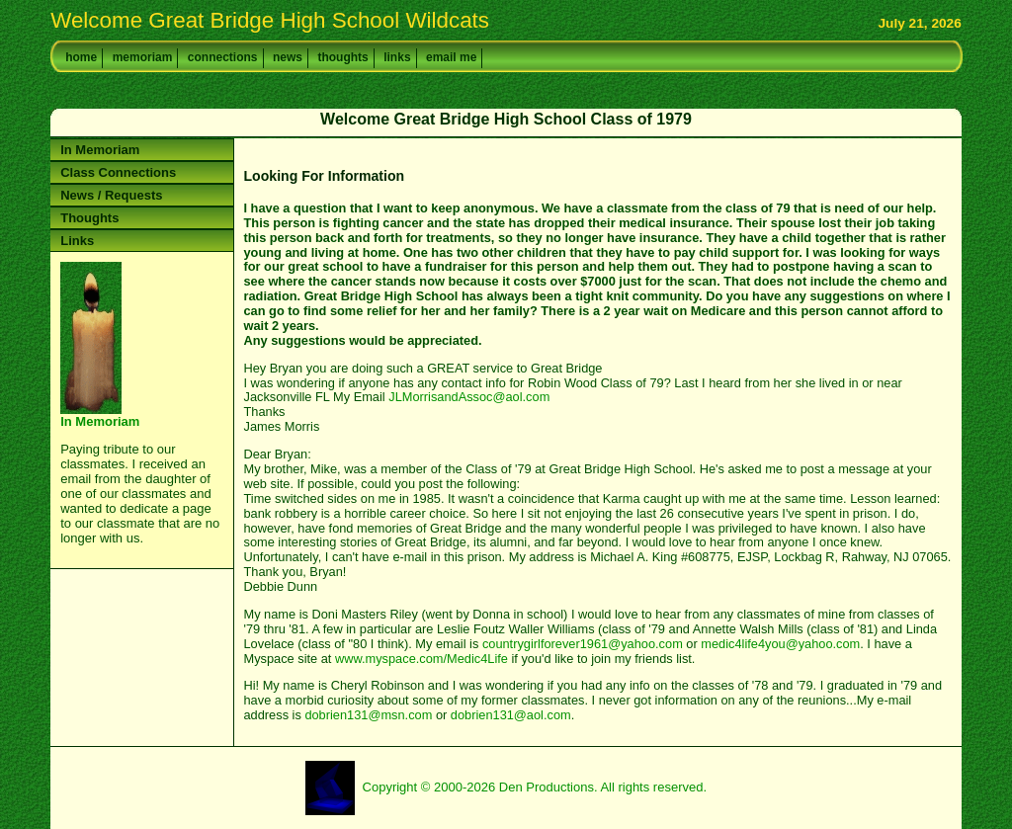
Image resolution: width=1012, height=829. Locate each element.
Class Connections (118, 172)
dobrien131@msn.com (368, 714)
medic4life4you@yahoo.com (780, 643)
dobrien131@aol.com (511, 714)
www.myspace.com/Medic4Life (421, 658)
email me (451, 57)
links (396, 57)
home (81, 57)
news (287, 57)
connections (223, 57)
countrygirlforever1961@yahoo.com (582, 643)
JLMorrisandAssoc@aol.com (468, 396)
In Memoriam (99, 149)
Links (77, 240)
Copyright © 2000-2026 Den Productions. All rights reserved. (535, 787)
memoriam (143, 57)
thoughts (342, 57)
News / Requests (111, 195)
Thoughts (89, 217)
